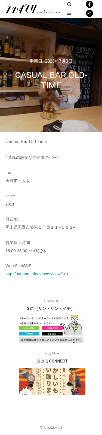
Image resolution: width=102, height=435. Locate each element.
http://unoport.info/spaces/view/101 (37, 273)
